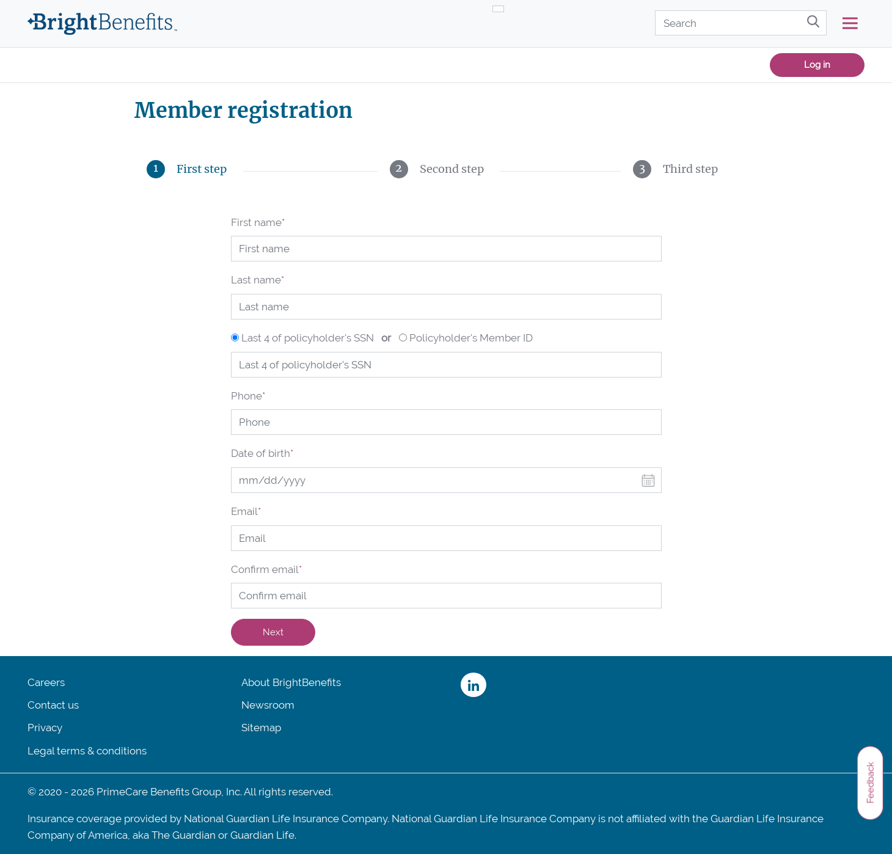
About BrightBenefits (291, 682)
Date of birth (262, 453)
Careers (46, 682)
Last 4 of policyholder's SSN (307, 338)
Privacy (44, 727)
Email (246, 511)
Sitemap (261, 727)
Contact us (53, 705)
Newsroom (267, 705)
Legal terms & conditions (87, 751)
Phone (248, 396)
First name (258, 222)
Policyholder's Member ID (471, 338)
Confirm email (266, 569)
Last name (257, 280)
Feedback (870, 782)
